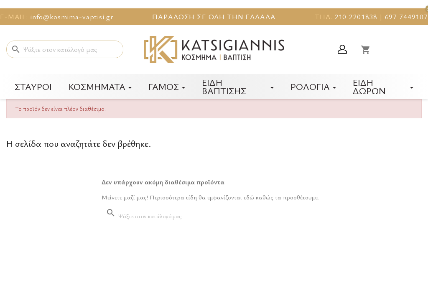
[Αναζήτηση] (65, 49)
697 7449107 (406, 16)
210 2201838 (355, 16)
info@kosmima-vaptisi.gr (72, 16)
